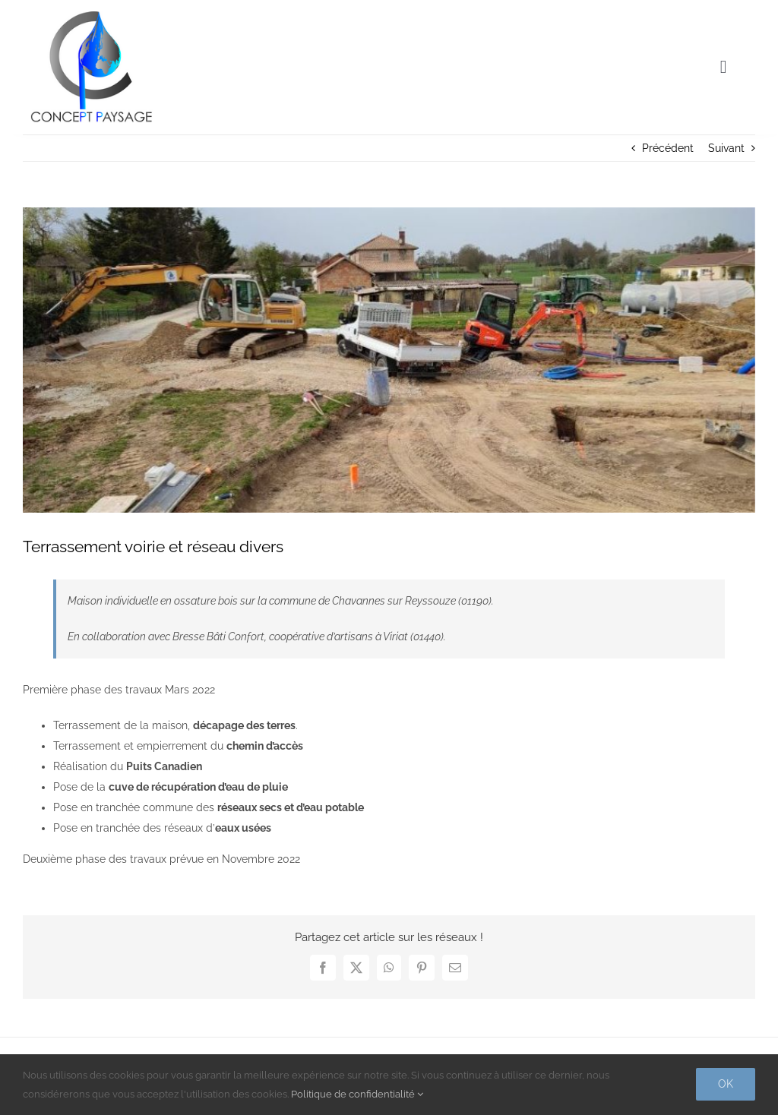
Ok (725, 1084)
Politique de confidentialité (357, 1094)
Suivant (726, 148)
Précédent (668, 148)
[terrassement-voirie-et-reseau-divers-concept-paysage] (389, 360)
